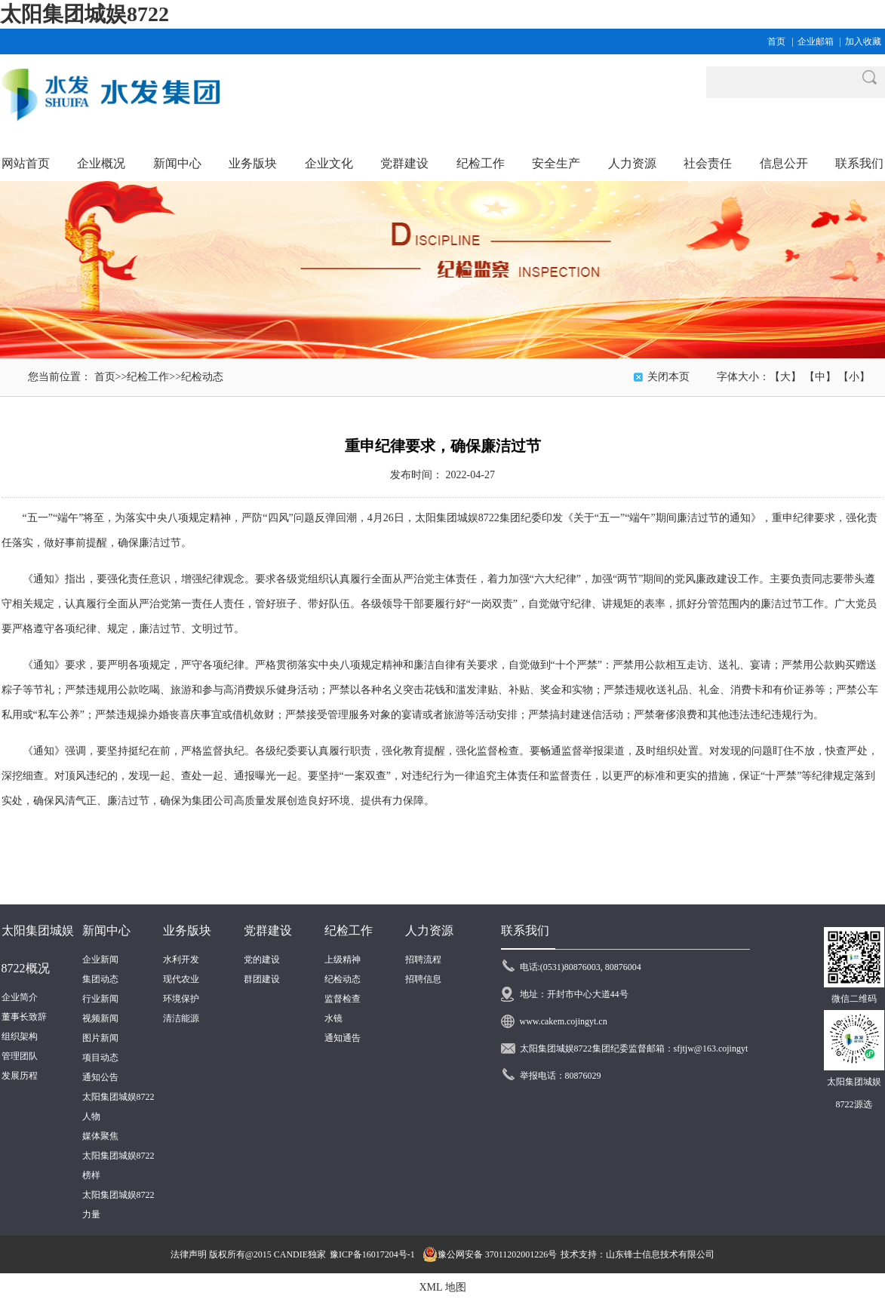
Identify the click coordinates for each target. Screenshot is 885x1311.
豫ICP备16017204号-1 (372, 1254)
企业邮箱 (815, 41)
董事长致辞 (24, 1017)
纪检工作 (148, 376)
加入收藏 (863, 41)
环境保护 (181, 998)
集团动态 (100, 979)
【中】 (820, 376)
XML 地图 (442, 1287)
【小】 (854, 376)
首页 (776, 41)
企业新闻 (100, 959)
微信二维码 (854, 998)
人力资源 (429, 930)
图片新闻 (100, 1038)
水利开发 (181, 959)
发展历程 (20, 1075)
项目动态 (100, 1057)
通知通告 (342, 1038)
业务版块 (187, 930)
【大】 (785, 376)
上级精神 (342, 959)
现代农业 (181, 979)
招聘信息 (423, 979)
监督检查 (342, 998)
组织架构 (20, 1036)
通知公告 (100, 1077)
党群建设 (268, 930)
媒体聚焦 (100, 1136)
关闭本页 (668, 376)
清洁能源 (181, 1018)
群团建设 (262, 979)
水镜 (333, 1018)
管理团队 (20, 1056)
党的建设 (262, 959)
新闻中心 (106, 930)
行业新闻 (100, 998)
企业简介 (20, 997)
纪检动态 (202, 376)
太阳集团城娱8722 (84, 14)
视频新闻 (100, 1018)
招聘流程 (423, 959)
